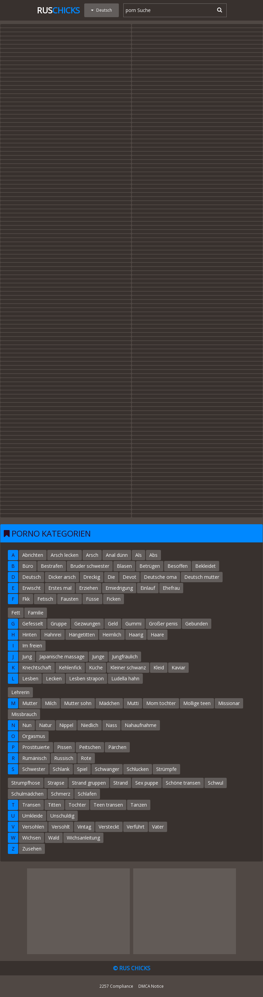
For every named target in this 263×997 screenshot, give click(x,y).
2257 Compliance (116, 986)
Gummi (133, 623)
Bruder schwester (89, 566)
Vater (158, 826)
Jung (27, 656)
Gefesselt (32, 623)
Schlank (61, 769)
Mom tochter (161, 703)
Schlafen (87, 793)
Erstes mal (60, 588)
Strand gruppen (89, 782)
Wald (53, 837)
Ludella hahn (125, 678)
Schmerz (60, 793)
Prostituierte (36, 747)
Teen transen (108, 804)
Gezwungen (87, 623)
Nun (27, 725)
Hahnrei (52, 634)
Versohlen (33, 826)
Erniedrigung (119, 588)
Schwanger (107, 769)
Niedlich (89, 725)
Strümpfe (166, 769)
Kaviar (178, 667)
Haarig (136, 634)
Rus (58, 10)
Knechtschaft (36, 667)
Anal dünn (117, 555)
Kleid (158, 667)
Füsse (92, 599)
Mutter (29, 703)
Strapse (56, 782)
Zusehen (31, 848)
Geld (113, 623)
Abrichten (32, 555)
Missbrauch (24, 714)
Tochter (77, 804)
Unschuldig (62, 815)
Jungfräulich (125, 656)
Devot (129, 577)
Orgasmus (33, 736)
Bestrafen (52, 566)
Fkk (26, 599)
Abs (153, 555)
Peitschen (90, 747)
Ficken (114, 599)
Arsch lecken (64, 555)
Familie (35, 612)
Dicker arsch (62, 577)
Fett (15, 612)
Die (111, 577)
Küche (96, 667)
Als (138, 555)
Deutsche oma (160, 577)
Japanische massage (62, 656)
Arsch (92, 555)
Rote (86, 758)
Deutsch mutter (201, 577)
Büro (27, 566)
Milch (51, 703)
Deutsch (31, 577)
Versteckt (109, 826)
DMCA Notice (151, 986)
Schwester (33, 769)
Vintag (84, 826)
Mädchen (109, 703)
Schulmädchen (27, 793)
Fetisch (45, 599)
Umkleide (32, 815)
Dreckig (91, 577)
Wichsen (31, 837)
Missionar (229, 703)
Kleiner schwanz (128, 667)
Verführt (136, 826)
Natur (45, 725)
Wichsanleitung (83, 837)
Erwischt (31, 588)
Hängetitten (82, 634)
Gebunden (196, 623)
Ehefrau (171, 588)
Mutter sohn (77, 703)
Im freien (32, 645)
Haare (157, 634)
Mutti (133, 703)
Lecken (54, 678)
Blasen (124, 566)
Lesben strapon (86, 678)
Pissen (64, 747)
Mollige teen (197, 703)
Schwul (215, 782)
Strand (120, 782)
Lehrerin (20, 692)
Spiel (82, 769)
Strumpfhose (25, 782)
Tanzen (138, 804)
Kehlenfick (70, 667)
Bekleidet (205, 566)
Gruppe (59, 623)
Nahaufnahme (140, 725)
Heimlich (111, 634)
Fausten (69, 599)
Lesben (30, 678)
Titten (54, 804)
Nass (111, 725)
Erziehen (88, 588)
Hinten (29, 634)
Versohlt (61, 826)
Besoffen (177, 566)
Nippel (66, 725)
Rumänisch (34, 758)
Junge (98, 656)
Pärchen (117, 747)
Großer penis (163, 623)
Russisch (63, 758)
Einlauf (147, 588)
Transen (31, 804)
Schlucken (138, 769)
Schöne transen (183, 782)
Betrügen (149, 566)
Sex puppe (146, 782)
